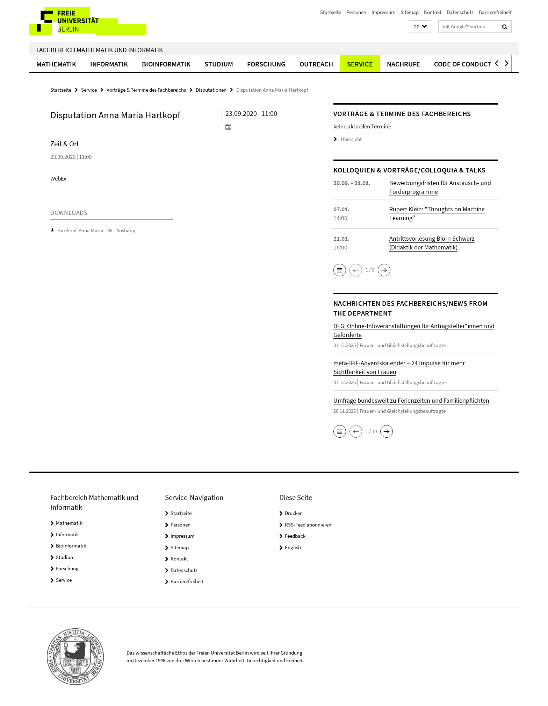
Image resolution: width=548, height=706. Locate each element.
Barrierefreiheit (495, 12)
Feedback (295, 535)
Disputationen (211, 89)
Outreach (316, 63)
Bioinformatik (166, 63)
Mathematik (56, 63)
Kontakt (432, 12)
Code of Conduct (463, 63)
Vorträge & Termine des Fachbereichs (146, 89)
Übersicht (347, 139)
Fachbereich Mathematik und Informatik (99, 49)
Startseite (330, 12)
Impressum (383, 12)
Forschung (266, 63)
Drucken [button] (294, 513)
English (293, 547)
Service (360, 63)
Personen (356, 12)
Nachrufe (403, 63)
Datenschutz (460, 12)
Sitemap (410, 12)
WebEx (58, 178)
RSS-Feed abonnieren (308, 524)
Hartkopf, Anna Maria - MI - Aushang (96, 230)
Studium (218, 63)
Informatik (109, 63)
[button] (420, 26)
